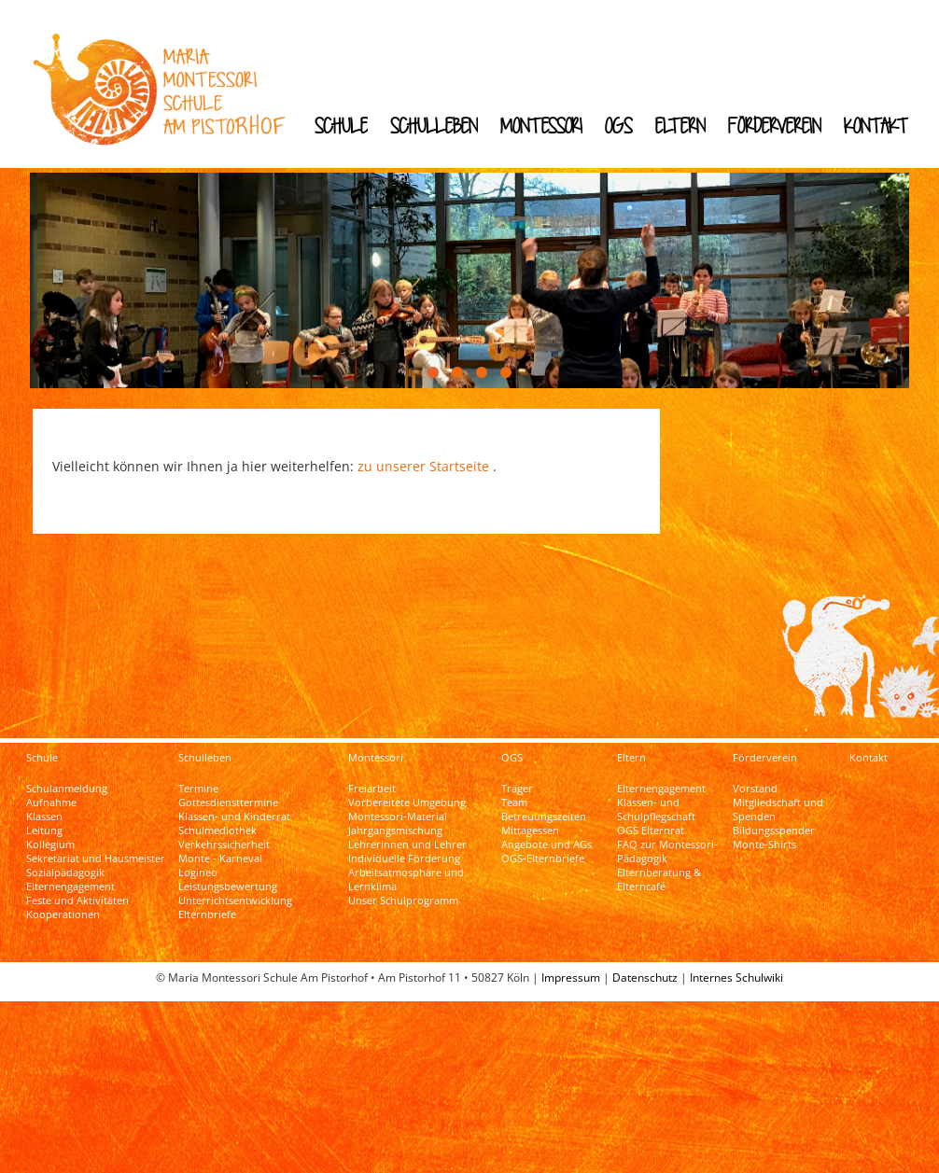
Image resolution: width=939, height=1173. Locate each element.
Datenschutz (645, 967)
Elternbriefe (207, 904)
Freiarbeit (372, 778)
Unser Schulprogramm (403, 890)
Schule (341, 125)
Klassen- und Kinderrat (234, 806)
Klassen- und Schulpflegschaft (656, 799)
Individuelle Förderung (404, 848)
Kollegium (50, 834)
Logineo (197, 862)
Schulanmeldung (66, 778)
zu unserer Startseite (423, 447)
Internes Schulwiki (736, 967)
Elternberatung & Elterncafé (659, 869)
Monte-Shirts (764, 834)
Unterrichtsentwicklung (235, 890)
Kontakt (876, 125)
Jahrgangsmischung (395, 820)
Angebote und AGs (546, 834)
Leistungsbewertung (227, 876)
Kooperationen (63, 904)
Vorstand (755, 778)
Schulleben (434, 125)
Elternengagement (70, 876)
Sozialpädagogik (65, 862)
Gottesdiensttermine (228, 792)
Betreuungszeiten (543, 806)
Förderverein (774, 125)
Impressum (570, 967)
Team (514, 792)
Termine (198, 778)
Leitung (44, 820)
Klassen (44, 806)
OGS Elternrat (650, 820)
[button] (433, 353)
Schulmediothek (217, 820)
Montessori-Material (397, 806)
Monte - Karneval (220, 848)
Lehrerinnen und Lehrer (407, 834)
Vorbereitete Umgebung (407, 792)
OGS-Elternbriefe (542, 848)
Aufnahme (51, 792)
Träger (517, 778)
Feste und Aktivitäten (77, 890)
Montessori (541, 125)
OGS (619, 125)
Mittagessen (530, 820)
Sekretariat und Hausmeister (95, 848)
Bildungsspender (774, 820)
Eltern (680, 125)
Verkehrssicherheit (224, 834)
